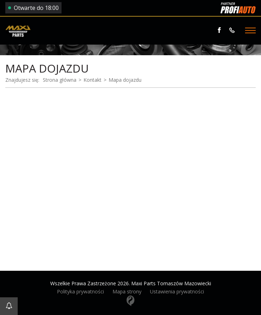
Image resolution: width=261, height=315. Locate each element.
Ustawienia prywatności (177, 291)
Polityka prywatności (80, 291)
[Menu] (250, 30)
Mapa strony (126, 291)
